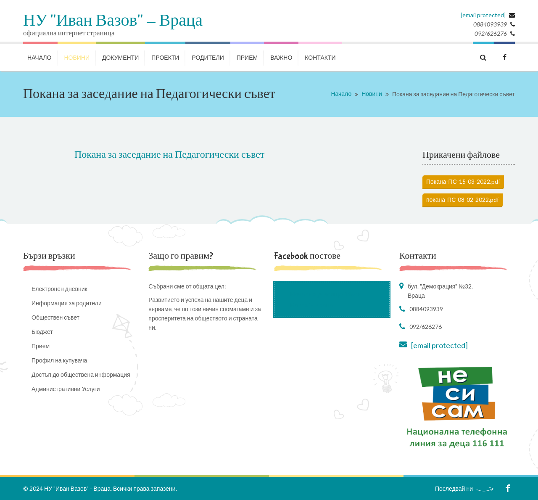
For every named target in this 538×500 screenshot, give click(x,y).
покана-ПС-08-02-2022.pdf (462, 199)
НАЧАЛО (39, 57)
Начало (341, 93)
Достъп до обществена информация (81, 374)
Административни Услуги (66, 388)
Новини (371, 93)
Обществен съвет (55, 317)
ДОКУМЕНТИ (120, 57)
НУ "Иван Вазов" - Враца (113, 21)
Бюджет (42, 331)
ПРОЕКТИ (165, 57)
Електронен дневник (59, 288)
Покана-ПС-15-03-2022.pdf (463, 181)
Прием (247, 57)
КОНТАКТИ (320, 57)
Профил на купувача (59, 360)
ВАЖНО (281, 57)
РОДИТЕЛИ (208, 57)
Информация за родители (67, 303)
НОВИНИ (77, 57)
